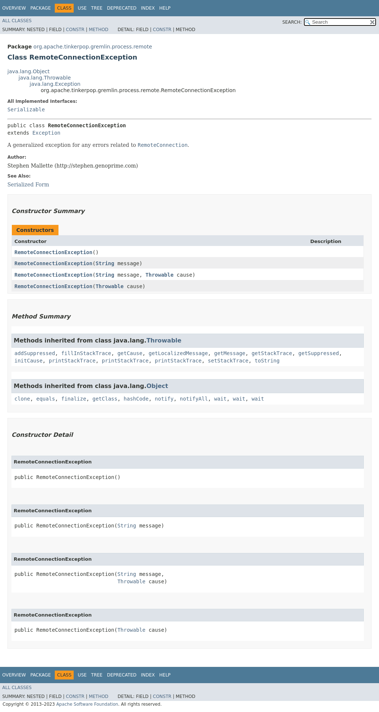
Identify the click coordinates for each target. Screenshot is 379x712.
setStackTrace (228, 361)
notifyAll (194, 399)
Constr (75, 29)
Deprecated (122, 8)
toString (267, 361)
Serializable (26, 109)
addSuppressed (34, 353)
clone (22, 399)
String (104, 263)
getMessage (229, 353)
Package (40, 8)
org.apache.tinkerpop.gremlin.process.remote (92, 47)
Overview (14, 8)
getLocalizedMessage (178, 353)
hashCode (136, 399)
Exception (46, 133)
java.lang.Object (28, 71)
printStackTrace (72, 361)
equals (45, 399)
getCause (129, 353)
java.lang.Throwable (45, 78)
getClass (105, 399)
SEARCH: (292, 22)
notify (164, 399)
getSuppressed (318, 353)
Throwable (159, 275)
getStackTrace (272, 353)
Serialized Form (28, 185)
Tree (97, 8)
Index (148, 8)
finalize (73, 399)
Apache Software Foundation (87, 704)
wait (220, 399)
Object (157, 385)
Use (82, 8)
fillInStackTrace (86, 353)
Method (98, 29)
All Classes (16, 20)
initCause (28, 361)
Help (165, 8)
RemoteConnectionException (53, 252)
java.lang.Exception (55, 84)
